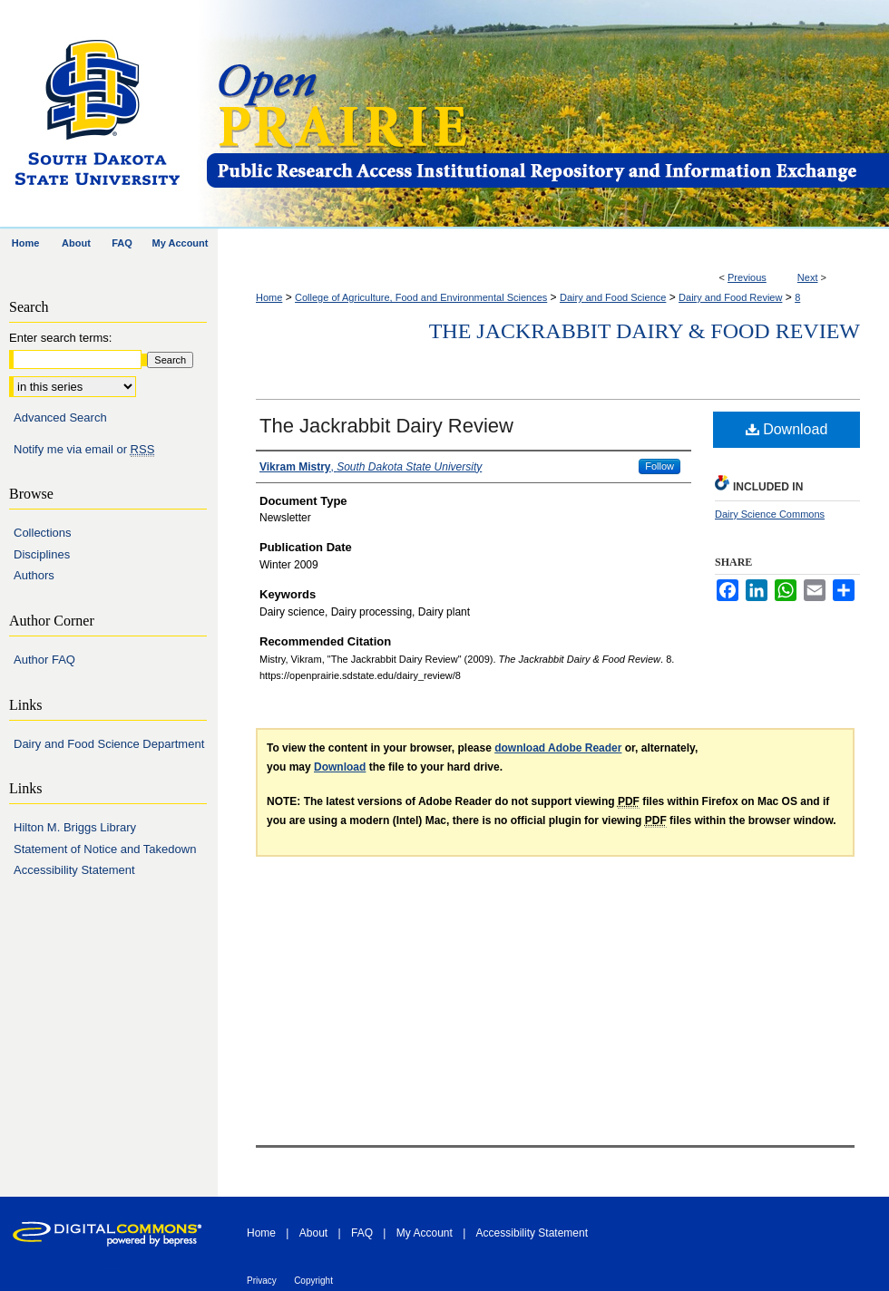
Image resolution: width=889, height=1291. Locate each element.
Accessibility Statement (74, 870)
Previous (747, 277)
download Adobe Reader (557, 748)
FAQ (362, 1233)
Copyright (313, 1281)
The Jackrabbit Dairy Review (386, 425)
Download (787, 429)
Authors (34, 575)
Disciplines (42, 554)
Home (269, 297)
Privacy (262, 1281)
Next (807, 277)
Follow (659, 466)
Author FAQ (44, 659)
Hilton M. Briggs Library (75, 827)
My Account (424, 1233)
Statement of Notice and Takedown (105, 849)
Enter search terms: (60, 338)
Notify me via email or (84, 449)
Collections (43, 532)
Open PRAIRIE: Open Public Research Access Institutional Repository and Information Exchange (546, 114)
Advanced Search (60, 417)
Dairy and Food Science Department (109, 744)
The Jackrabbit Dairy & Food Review (644, 331)
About (313, 1233)
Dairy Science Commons (770, 514)
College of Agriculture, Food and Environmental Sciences (421, 297)
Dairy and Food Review (730, 297)
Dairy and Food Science (613, 297)
